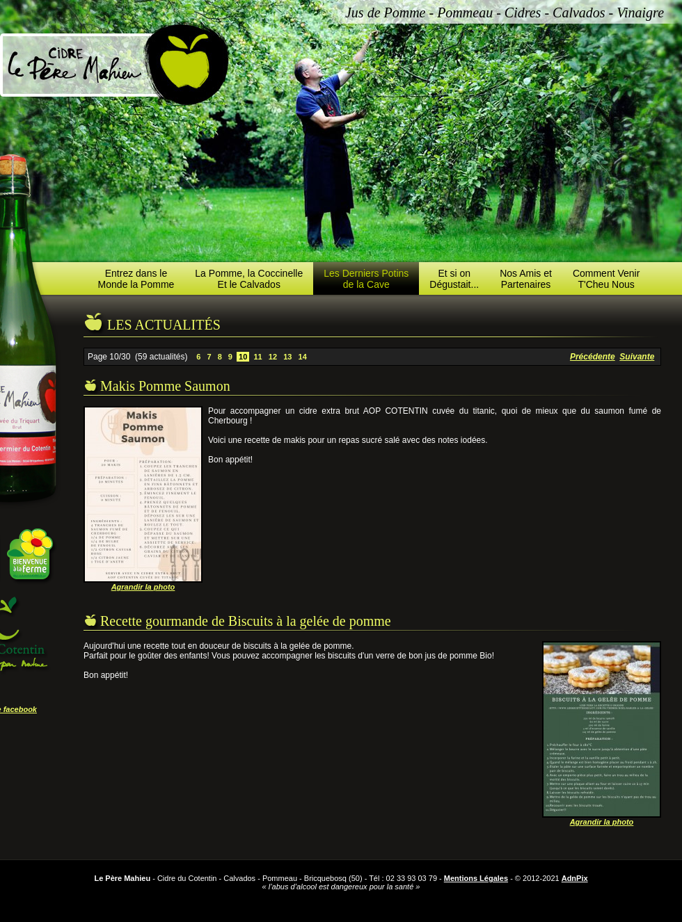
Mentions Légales (476, 878)
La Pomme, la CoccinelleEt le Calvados (249, 279)
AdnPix (575, 878)
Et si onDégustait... (454, 279)
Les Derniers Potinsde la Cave (366, 279)
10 (243, 357)
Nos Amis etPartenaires (526, 279)
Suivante (636, 357)
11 (257, 357)
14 (302, 357)
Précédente (592, 357)
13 (287, 357)
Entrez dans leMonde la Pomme (136, 279)
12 (273, 357)
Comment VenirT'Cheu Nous (606, 279)
